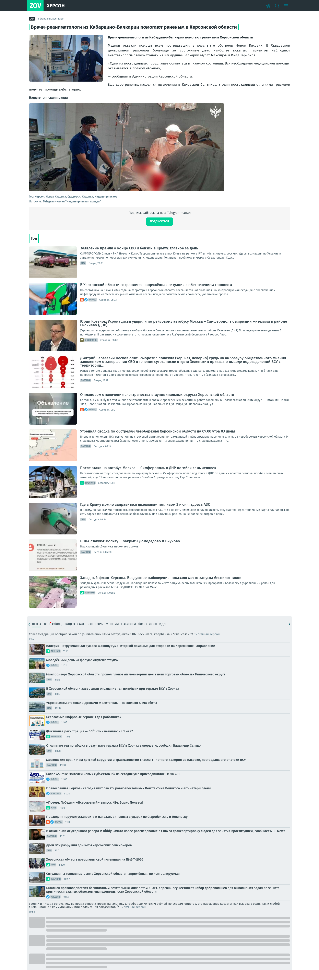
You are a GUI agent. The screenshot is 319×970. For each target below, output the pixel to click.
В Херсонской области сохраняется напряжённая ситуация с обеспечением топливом (156, 285)
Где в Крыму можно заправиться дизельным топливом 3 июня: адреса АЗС (145, 504)
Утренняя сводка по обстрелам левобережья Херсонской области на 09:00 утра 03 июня (157, 431)
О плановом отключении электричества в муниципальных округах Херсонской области (157, 394)
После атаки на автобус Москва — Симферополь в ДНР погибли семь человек (148, 468)
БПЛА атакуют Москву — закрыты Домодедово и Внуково (130, 541)
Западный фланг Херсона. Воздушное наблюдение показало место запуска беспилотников (160, 578)
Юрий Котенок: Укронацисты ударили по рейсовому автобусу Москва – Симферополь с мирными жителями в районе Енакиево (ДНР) (183, 323)
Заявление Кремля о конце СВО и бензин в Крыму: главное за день (139, 248)
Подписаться (159, 221)
